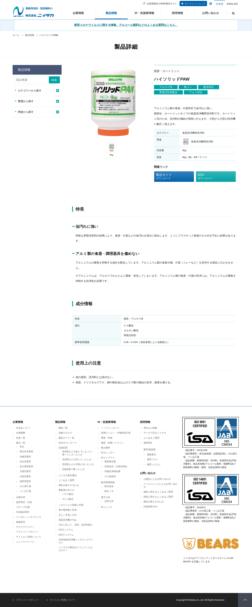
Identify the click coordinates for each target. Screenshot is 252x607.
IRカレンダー (108, 452)
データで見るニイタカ (155, 432)
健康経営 (20, 522)
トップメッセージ (110, 428)
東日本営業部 (26, 451)
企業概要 (20, 432)
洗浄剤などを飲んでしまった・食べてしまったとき (78, 453)
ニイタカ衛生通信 (68, 475)
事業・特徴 (106, 438)
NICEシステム (66, 529)
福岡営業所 (25, 481)
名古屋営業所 (26, 466)
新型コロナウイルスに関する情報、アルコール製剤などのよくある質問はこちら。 (126, 24)
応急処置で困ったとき (73, 469)
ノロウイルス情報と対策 (71, 505)
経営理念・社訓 (24, 502)
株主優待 (105, 447)
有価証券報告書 (112, 471)
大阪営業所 (25, 471)
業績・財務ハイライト (112, 442)
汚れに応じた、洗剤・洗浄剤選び (76, 524)
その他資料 (110, 476)
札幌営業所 (25, 456)
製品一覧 (63, 428)
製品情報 (111, 13)
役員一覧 (20, 438)
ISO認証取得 (22, 512)
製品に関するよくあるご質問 (158, 492)
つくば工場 (25, 491)
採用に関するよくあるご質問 (158, 496)
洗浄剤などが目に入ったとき (77, 459)
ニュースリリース (25, 541)
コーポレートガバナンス (28, 517)
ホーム (16, 35)
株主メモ (109, 491)
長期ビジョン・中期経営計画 (116, 432)
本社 (22, 446)
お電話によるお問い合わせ (157, 479)
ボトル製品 (68, 499)
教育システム (154, 464)
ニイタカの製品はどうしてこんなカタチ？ (76, 548)
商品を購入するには (69, 485)
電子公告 (105, 497)
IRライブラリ (108, 457)
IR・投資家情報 (144, 13)
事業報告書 (110, 461)
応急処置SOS (150, 506)
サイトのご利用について (28, 537)
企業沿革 (20, 497)
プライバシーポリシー (27, 531)
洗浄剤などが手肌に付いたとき (78, 464)
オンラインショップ (192, 5)
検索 (54, 79)
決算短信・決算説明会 (115, 466)
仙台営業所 (25, 461)
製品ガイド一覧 (67, 438)
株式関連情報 (108, 482)
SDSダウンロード (68, 442)
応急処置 (63, 447)
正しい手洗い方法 (68, 515)
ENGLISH (232, 3)
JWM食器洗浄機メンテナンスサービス (76, 541)
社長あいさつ (23, 428)
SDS (213, 176)
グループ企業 (23, 507)
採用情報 (177, 13)
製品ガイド (171, 176)
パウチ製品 (68, 494)
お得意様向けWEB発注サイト (159, 5)
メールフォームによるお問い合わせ (161, 485)
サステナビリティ (25, 527)
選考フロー (152, 459)
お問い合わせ (210, 13)
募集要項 (151, 454)
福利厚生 (148, 442)
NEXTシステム (66, 534)
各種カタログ (65, 432)
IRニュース (106, 507)
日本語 (219, 3)
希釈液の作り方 (67, 490)
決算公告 (109, 501)
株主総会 (109, 486)
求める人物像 (150, 428)
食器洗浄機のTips (67, 520)
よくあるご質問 (67, 480)
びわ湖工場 (25, 486)
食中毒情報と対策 (68, 510)
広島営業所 (25, 476)
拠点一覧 (20, 442)
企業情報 (78, 13)
